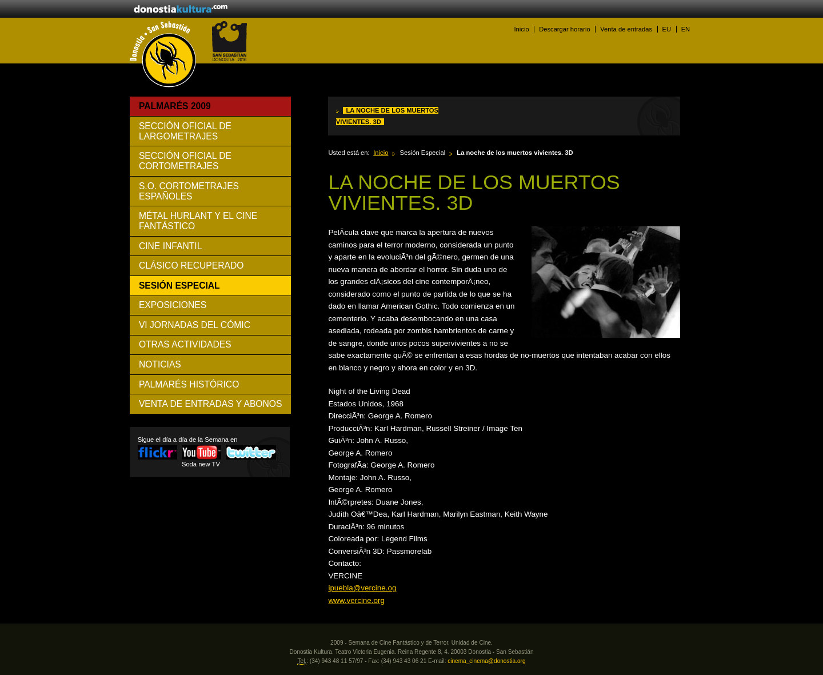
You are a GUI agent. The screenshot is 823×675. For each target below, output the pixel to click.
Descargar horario (564, 29)
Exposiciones (172, 305)
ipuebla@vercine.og (362, 588)
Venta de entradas (626, 29)
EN (685, 29)
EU (667, 29)
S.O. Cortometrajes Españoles (189, 191)
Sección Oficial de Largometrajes (185, 131)
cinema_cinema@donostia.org (486, 661)
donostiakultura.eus (180, 9)
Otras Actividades (185, 344)
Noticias (160, 364)
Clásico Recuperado (191, 265)
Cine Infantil (170, 246)
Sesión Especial (179, 285)
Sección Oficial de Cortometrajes (185, 161)
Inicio (521, 29)
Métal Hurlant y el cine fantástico (198, 221)
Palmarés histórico (189, 384)
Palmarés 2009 (175, 106)
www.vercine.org (356, 600)
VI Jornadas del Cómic (194, 325)
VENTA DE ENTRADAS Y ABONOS (210, 404)
